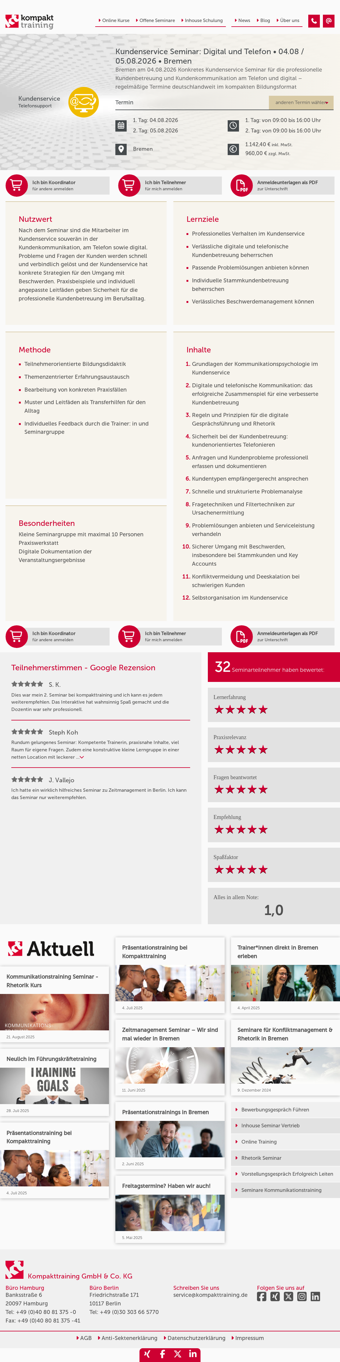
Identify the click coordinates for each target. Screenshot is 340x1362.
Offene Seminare (155, 20)
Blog (263, 20)
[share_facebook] (162, 1355)
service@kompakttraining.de (210, 1295)
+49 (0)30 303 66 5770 (129, 1312)
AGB (84, 1338)
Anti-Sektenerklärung (127, 1338)
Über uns (287, 20)
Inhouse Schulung (202, 20)
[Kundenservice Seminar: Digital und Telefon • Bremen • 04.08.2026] (314, 21)
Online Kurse (113, 20)
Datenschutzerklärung (194, 1338)
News (242, 20)
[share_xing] (147, 1355)
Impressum (247, 1338)
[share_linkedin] (193, 1355)
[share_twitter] (177, 1355)
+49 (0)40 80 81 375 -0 (46, 1312)
